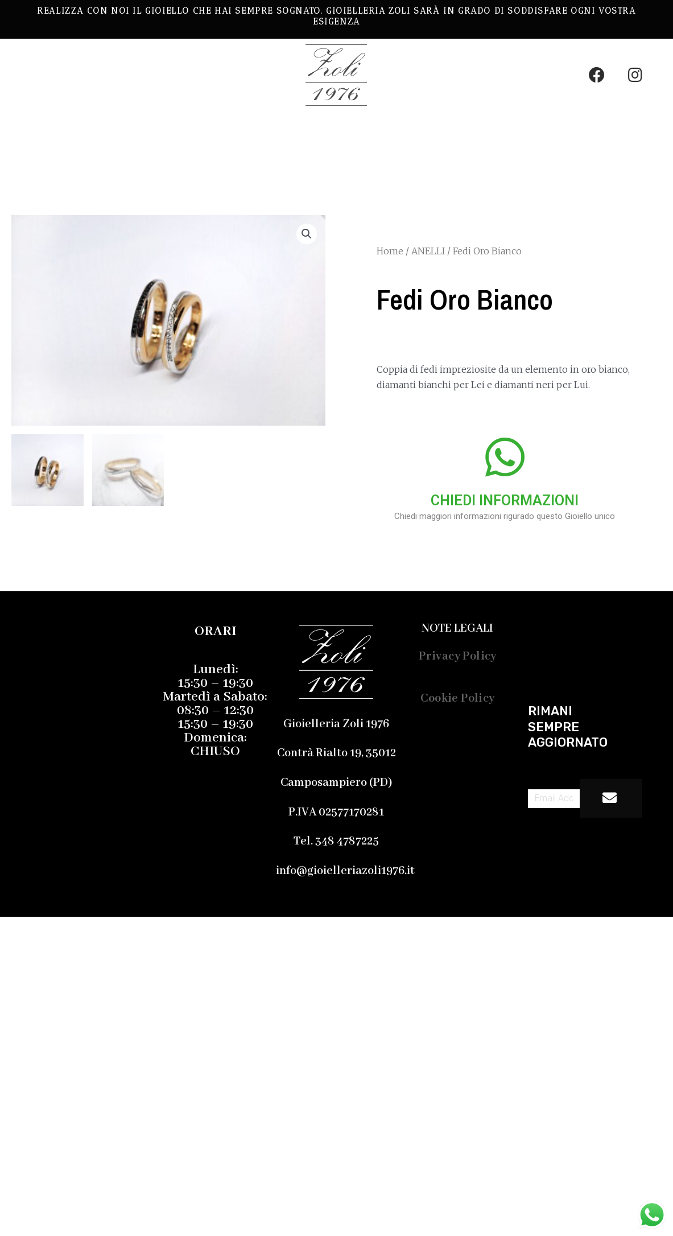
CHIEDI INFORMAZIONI (505, 500)
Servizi (427, 130)
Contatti (216, 156)
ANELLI (428, 251)
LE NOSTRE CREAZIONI (189, 130)
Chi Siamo (131, 156)
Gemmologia (330, 130)
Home (390, 251)
